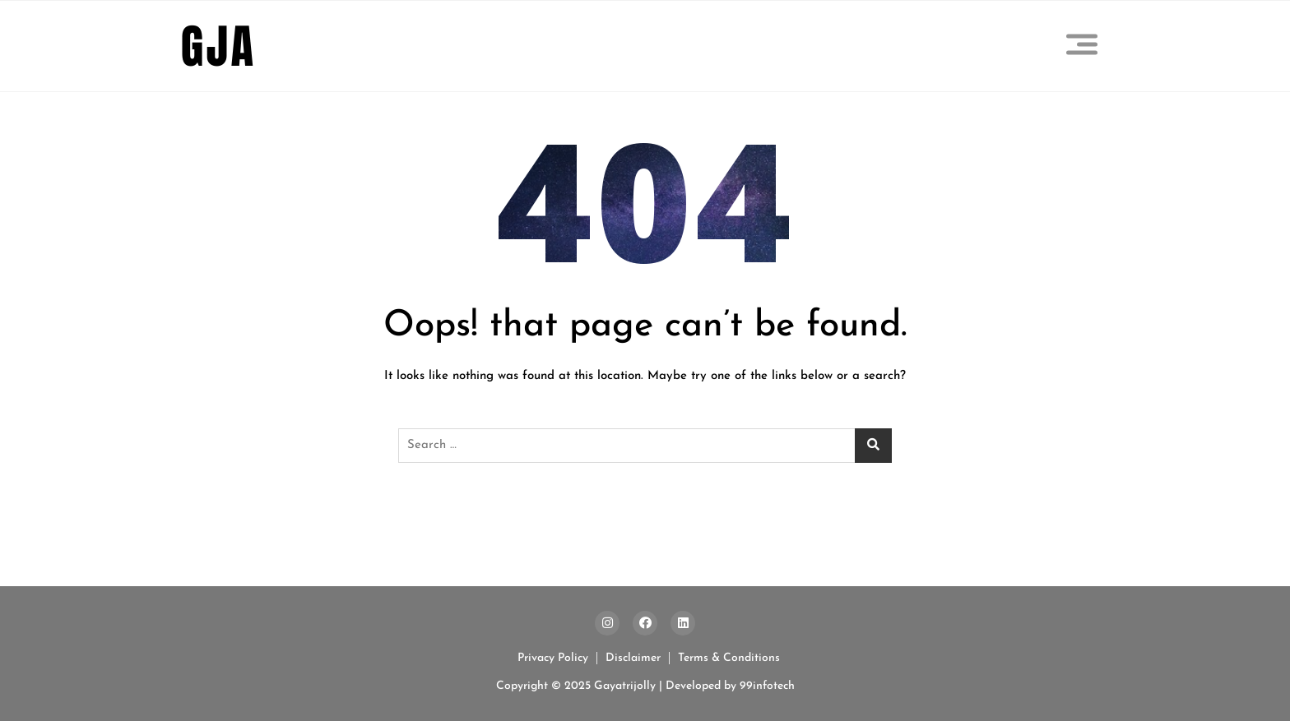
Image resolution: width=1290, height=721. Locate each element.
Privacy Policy (552, 658)
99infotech (765, 686)
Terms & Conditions (729, 658)
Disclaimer (633, 658)
